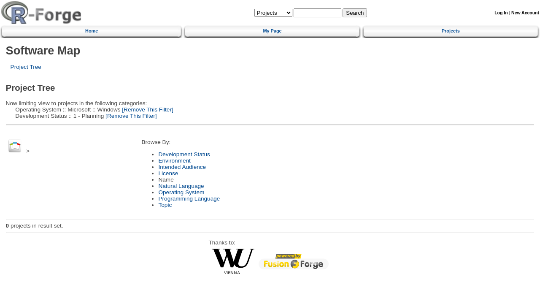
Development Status (184, 154)
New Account (525, 13)
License (168, 173)
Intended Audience (182, 167)
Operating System (181, 192)
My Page (272, 30)
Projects (451, 30)
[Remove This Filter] (147, 109)
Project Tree (26, 67)
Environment (174, 160)
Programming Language (189, 198)
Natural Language (181, 186)
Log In (501, 13)
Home (91, 30)
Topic (165, 205)
